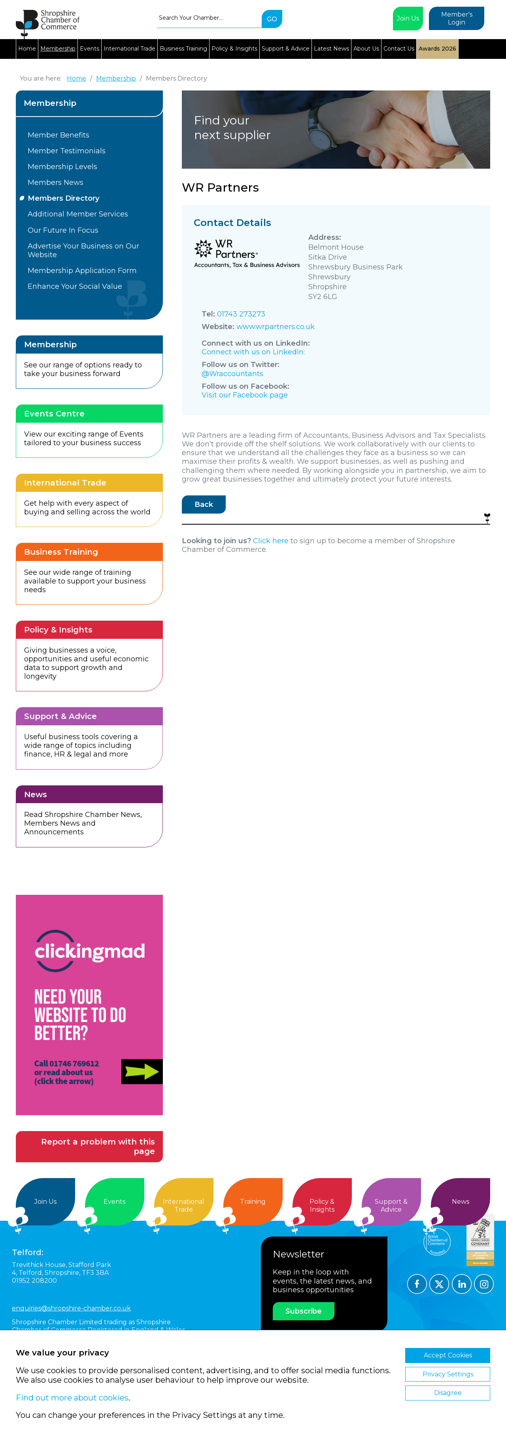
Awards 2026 (437, 48)
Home (27, 48)
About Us (366, 48)
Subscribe (303, 1311)
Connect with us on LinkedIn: (253, 352)
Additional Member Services (78, 214)
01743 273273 (241, 314)
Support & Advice (286, 48)
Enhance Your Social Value (75, 286)
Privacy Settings (448, 1374)
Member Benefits (58, 135)
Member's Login (456, 18)
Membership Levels (62, 166)
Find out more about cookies (72, 1397)
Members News (55, 182)
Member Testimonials (67, 151)
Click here (271, 540)
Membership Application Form (82, 270)
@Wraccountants (232, 373)
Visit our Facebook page (245, 395)
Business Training (183, 48)
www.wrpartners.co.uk (275, 326)
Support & (391, 1205)
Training (253, 1201)
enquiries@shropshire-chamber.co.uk (71, 1308)
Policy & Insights (234, 48)
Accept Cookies (448, 1355)
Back (203, 504)
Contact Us (398, 48)
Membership (58, 48)
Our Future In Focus (63, 230)
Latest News (331, 48)
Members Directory (63, 198)
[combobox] (209, 18)
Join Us (408, 18)
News (460, 1201)
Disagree (448, 1393)
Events (89, 48)
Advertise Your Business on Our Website (83, 250)
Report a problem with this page (98, 1146)
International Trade (129, 48)
